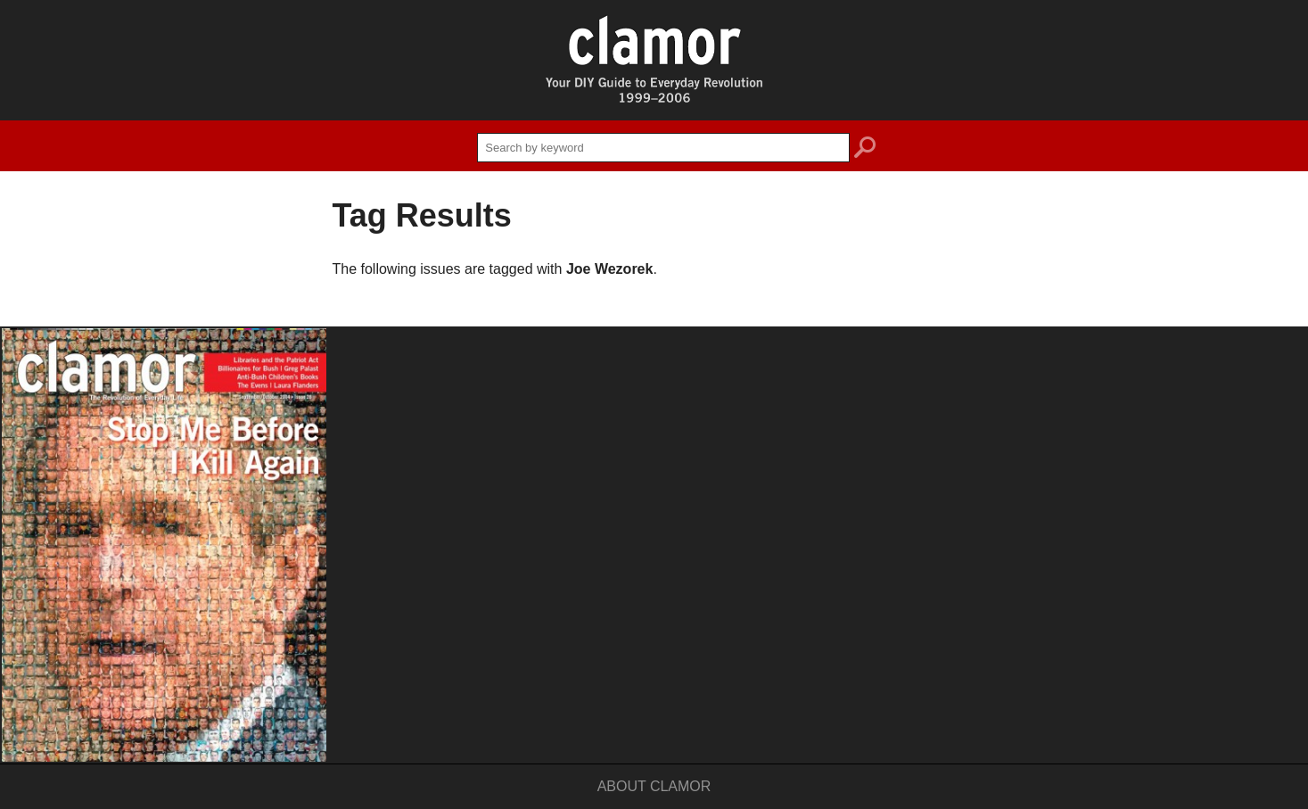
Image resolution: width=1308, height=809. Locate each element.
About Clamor (654, 786)
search (865, 150)
